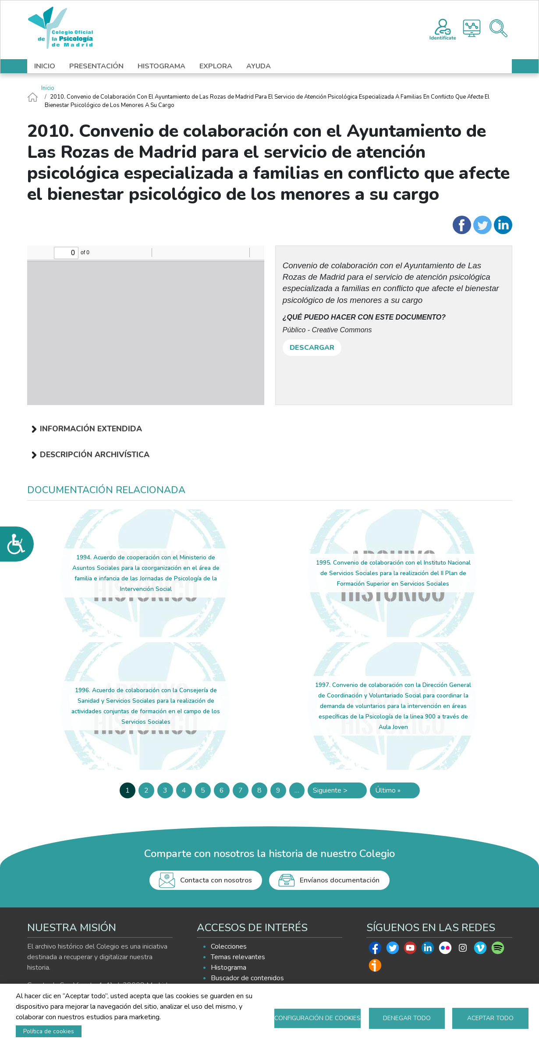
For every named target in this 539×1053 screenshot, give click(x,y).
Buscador (498, 28)
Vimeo (480, 950)
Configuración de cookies (317, 1018)
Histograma (472, 28)
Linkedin (427, 950)
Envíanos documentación (339, 880)
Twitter (392, 950)
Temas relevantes (238, 957)
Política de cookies (48, 1031)
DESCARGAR (312, 347)
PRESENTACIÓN (96, 66)
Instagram (463, 950)
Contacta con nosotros (216, 880)
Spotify (498, 950)
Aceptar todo (490, 1018)
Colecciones (229, 946)
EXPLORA (215, 66)
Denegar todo (407, 1018)
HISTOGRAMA (161, 66)
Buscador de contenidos (247, 978)
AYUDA (258, 66)
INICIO (44, 66)
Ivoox (375, 967)
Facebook (375, 950)
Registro (443, 28)
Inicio (47, 88)
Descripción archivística (94, 454)
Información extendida (91, 428)
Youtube (410, 950)
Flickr (445, 950)
